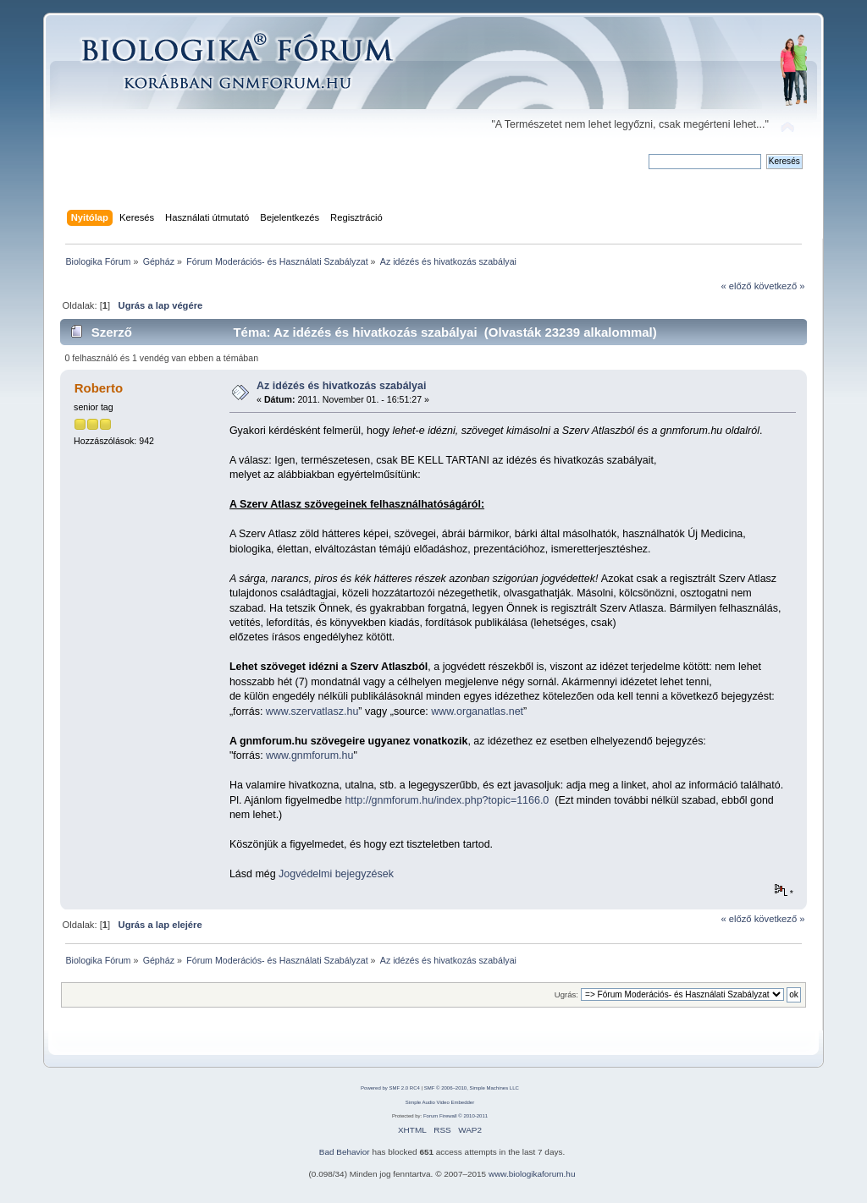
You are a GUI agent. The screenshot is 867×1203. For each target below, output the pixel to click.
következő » (779, 286)
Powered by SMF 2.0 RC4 (390, 1087)
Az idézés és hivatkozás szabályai (341, 386)
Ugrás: (566, 994)
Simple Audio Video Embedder (440, 1102)
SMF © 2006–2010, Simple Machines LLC (471, 1087)
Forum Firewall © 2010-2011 (455, 1115)
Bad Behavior (344, 1151)
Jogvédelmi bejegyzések (336, 874)
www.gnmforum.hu (309, 755)
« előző (736, 286)
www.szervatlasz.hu (312, 711)
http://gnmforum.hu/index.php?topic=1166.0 (447, 800)
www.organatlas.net (477, 711)
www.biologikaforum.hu (532, 1173)
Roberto (99, 388)
